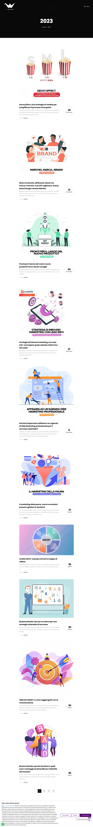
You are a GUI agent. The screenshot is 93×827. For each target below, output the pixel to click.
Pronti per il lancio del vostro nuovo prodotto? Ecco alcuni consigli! (35, 265)
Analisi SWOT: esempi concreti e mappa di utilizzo (38, 560)
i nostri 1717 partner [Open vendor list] (9, 806)
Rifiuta (75, 815)
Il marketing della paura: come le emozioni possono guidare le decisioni (38, 505)
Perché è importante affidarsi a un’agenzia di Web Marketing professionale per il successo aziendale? (38, 426)
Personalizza (65, 815)
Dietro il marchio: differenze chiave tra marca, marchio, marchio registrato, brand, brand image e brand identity (39, 186)
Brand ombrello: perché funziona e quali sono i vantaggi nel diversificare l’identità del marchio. (38, 769)
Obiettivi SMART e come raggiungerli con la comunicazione (38, 701)
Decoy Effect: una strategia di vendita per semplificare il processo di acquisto (38, 106)
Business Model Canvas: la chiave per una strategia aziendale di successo (38, 623)
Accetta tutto (85, 815)
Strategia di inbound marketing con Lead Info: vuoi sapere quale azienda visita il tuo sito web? (38, 345)
